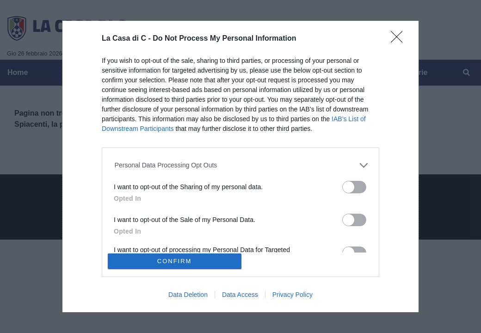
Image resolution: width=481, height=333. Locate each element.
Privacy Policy (292, 294)
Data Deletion (188, 294)
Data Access (240, 294)
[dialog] (240, 166)
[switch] (354, 187)
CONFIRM (174, 261)
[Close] (399, 40)
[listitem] (241, 165)
